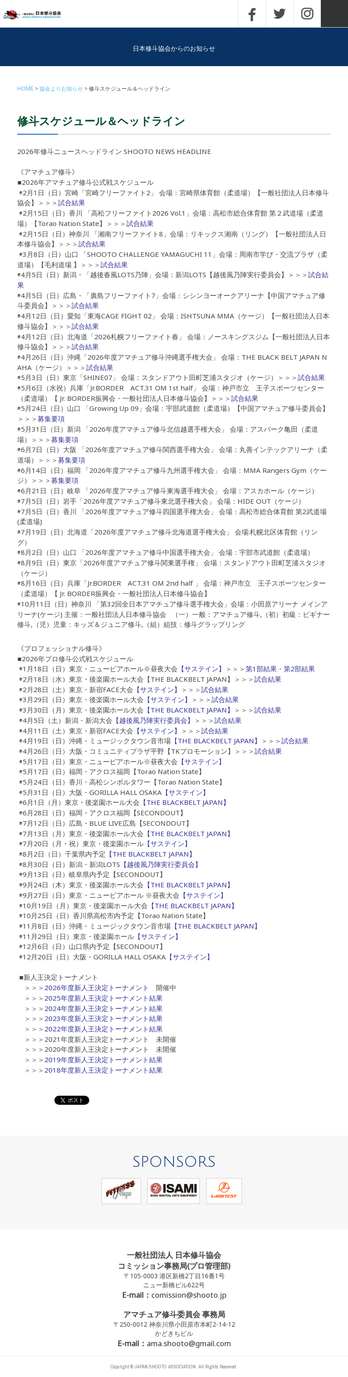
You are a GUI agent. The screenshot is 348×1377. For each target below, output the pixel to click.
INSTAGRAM (307, 13)
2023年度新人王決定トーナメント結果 (103, 1018)
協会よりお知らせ (61, 88)
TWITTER (279, 13)
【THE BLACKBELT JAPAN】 (189, 709)
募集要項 (51, 418)
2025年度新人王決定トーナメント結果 (103, 997)
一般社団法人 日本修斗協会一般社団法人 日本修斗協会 (38, 15)
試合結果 (71, 202)
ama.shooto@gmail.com (189, 1343)
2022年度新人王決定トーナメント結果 (103, 1028)
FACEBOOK (252, 13)
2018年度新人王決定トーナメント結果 (103, 1069)
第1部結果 (261, 668)
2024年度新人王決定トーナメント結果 (103, 1008)
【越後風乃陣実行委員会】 (153, 720)
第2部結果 (299, 668)
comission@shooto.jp (189, 1295)
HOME (25, 88)
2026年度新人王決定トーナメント (96, 987)
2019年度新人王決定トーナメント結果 (103, 1059)
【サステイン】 (201, 668)
